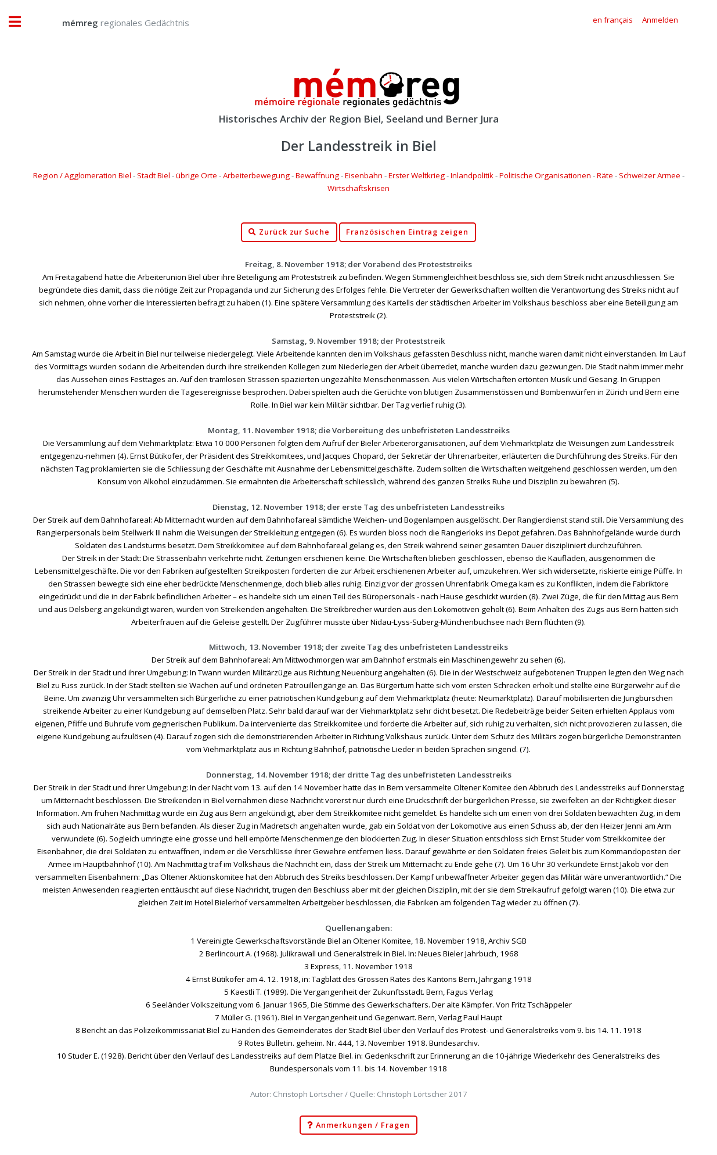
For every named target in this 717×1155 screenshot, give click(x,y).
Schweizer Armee (649, 175)
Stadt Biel (153, 175)
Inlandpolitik (472, 175)
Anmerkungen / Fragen (358, 1125)
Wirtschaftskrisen (358, 188)
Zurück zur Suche (289, 232)
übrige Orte (196, 175)
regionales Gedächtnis (114, 22)
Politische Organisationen (545, 175)
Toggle (21, 22)
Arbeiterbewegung (256, 175)
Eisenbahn (364, 175)
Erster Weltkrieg (416, 175)
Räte (605, 175)
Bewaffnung (317, 175)
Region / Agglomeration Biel (82, 175)
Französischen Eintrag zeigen (407, 232)
